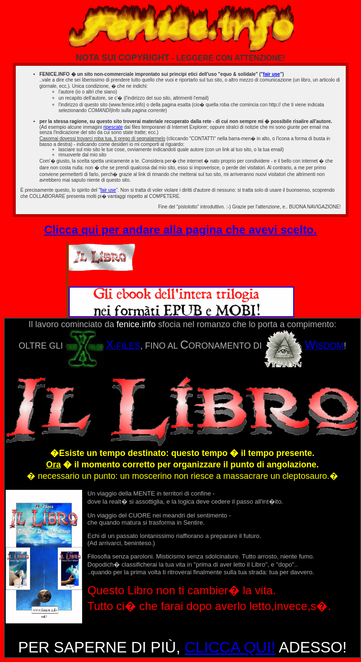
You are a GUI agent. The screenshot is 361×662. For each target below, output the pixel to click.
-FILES (102, 346)
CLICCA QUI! (229, 647)
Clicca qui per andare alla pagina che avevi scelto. (180, 229)
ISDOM (304, 346)
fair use (271, 74)
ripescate (113, 127)
